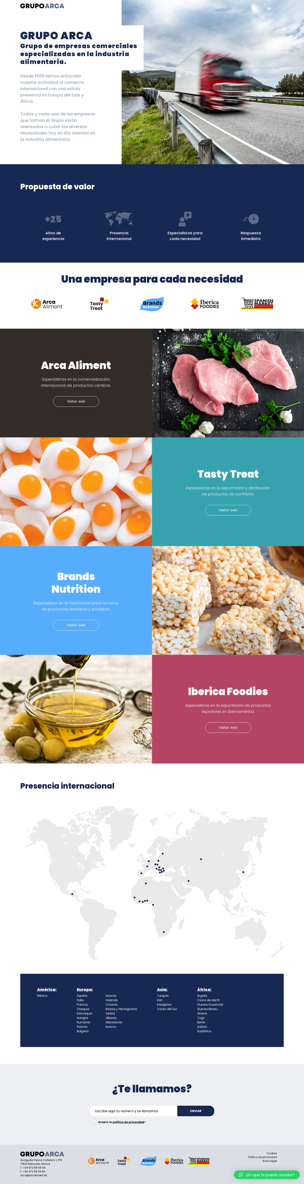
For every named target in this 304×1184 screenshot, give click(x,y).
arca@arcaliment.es (33, 1175)
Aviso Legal (269, 1161)
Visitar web (76, 401)
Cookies (272, 1153)
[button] (267, 1174)
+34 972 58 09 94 (34, 1171)
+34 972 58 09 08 (34, 1167)
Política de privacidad (262, 1157)
